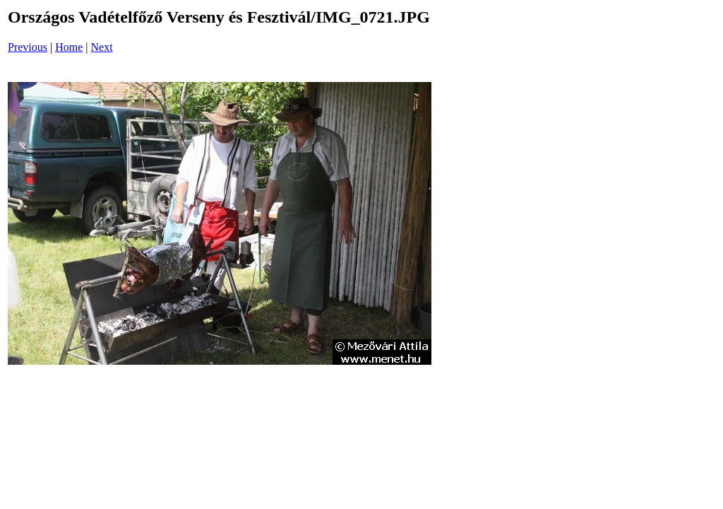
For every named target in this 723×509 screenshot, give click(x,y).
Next (102, 47)
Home (69, 47)
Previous (27, 47)
